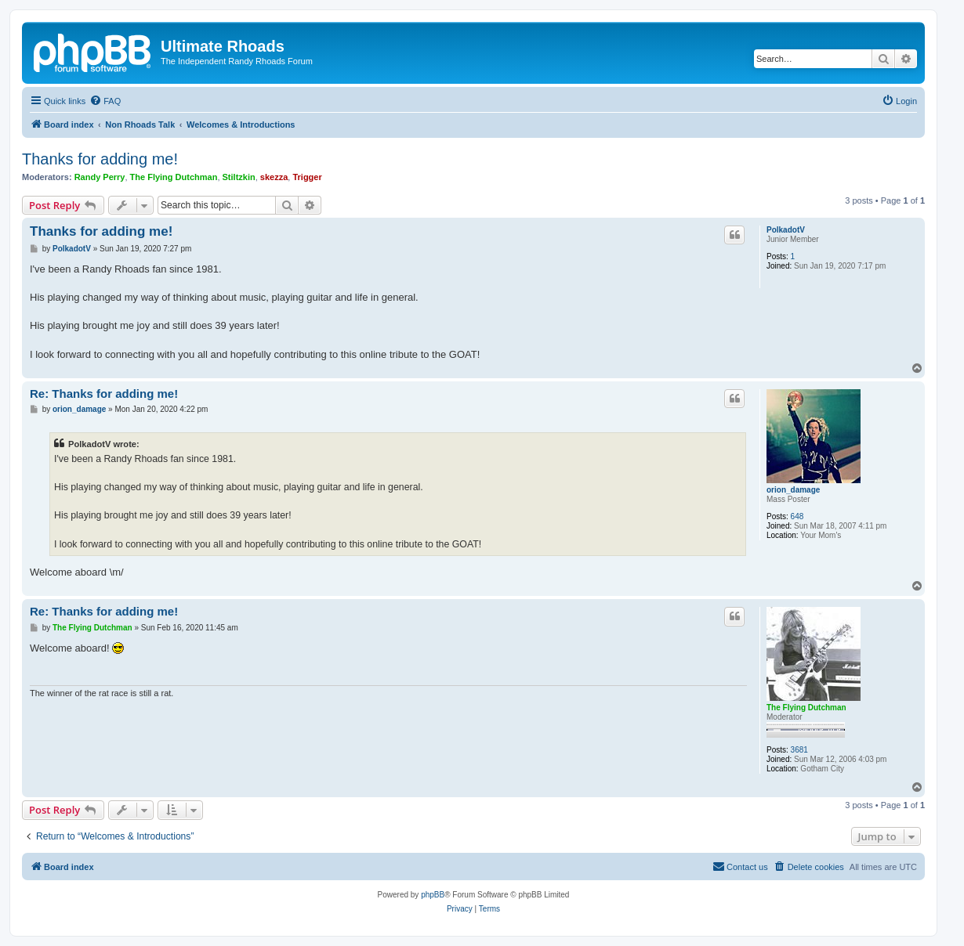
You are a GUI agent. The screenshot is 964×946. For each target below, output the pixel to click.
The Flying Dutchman (174, 177)
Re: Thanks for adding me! (104, 393)
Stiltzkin (239, 177)
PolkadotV (785, 230)
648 (797, 516)
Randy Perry (99, 177)
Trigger (306, 177)
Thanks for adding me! (100, 159)
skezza (274, 177)
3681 (799, 750)
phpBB (432, 894)
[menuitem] (105, 101)
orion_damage (793, 490)
